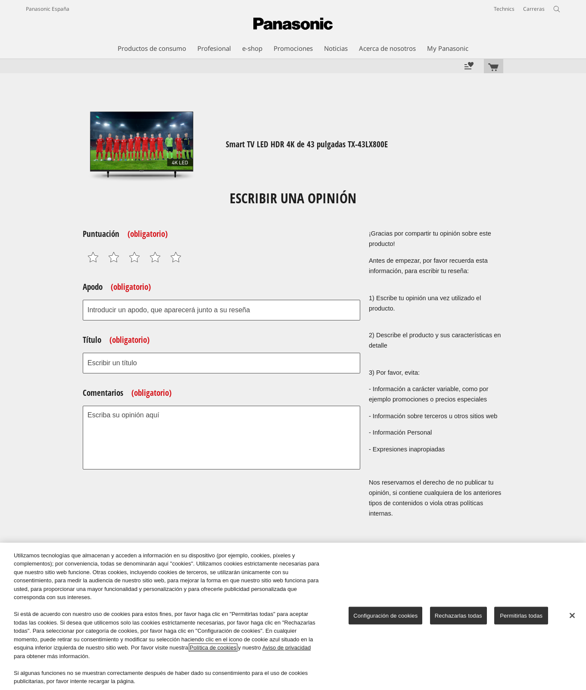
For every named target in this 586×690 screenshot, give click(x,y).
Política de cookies (213, 647)
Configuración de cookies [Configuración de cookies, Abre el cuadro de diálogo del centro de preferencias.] (385, 615)
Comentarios (127, 392)
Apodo (117, 286)
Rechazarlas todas (458, 615)
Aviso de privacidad (286, 647)
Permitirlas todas (521, 615)
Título (116, 339)
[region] (293, 616)
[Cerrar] (572, 615)
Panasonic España (47, 8)
